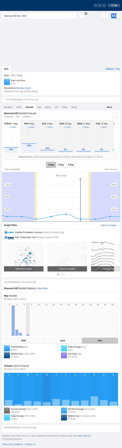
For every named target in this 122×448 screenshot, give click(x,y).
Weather (8, 107)
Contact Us (30, 444)
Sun (39, 107)
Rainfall (29, 107)
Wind (19, 107)
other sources (84, 435)
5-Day (71, 164)
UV (56, 107)
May (100, 340)
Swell (74, 107)
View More (42, 288)
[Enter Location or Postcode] (39, 16)
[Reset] (67, 16)
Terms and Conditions (12, 444)
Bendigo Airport (23, 88)
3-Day (61, 164)
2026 (23, 340)
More (109, 107)
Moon (48, 107)
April (62, 340)
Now (6, 69)
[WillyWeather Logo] (17, 5)
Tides (64, 107)
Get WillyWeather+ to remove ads (22, 99)
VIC (18, 116)
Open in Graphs (108, 225)
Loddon (26, 116)
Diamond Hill (34, 116)
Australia (8, 116)
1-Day (51, 164)
